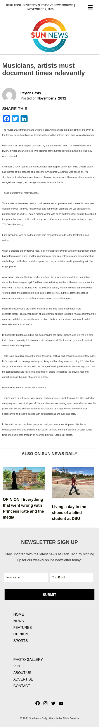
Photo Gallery (28, 659)
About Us (22, 673)
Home (18, 614)
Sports (20, 641)
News (18, 621)
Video (18, 666)
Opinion (20, 634)
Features (22, 627)
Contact (21, 686)
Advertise (23, 679)
